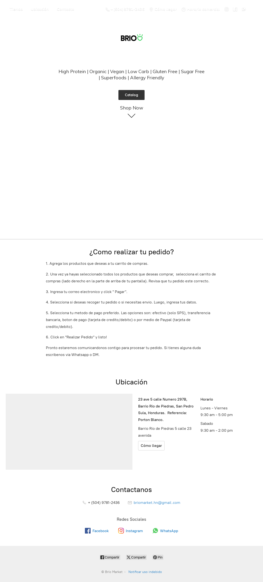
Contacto (65, 9)
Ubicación (40, 9)
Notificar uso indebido (145, 572)
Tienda (16, 9)
